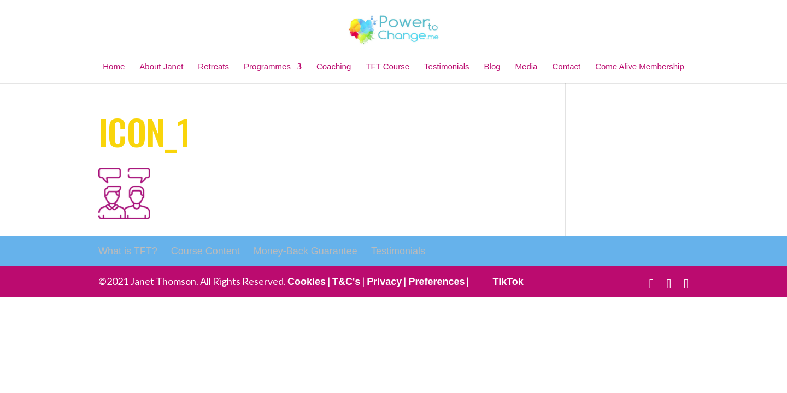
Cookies (306, 281)
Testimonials (446, 66)
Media (526, 66)
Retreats (213, 66)
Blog (492, 66)
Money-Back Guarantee (305, 251)
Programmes (267, 66)
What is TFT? (127, 251)
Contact (566, 66)
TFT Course (387, 66)
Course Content (205, 251)
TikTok (507, 281)
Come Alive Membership (639, 66)
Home (114, 66)
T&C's (346, 281)
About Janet (161, 66)
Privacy (384, 281)
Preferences (436, 281)
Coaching (333, 66)
